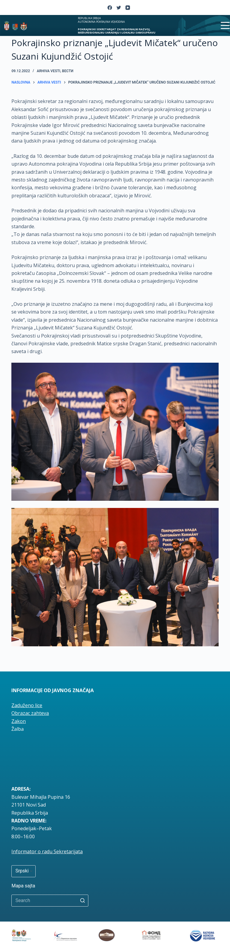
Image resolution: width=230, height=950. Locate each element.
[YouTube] (127, 7)
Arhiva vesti (48, 71)
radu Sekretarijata (62, 851)
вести (67, 71)
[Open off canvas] (225, 25)
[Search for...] (49, 901)
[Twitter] (118, 7)
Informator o (26, 851)
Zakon (18, 721)
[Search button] (82, 901)
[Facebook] (110, 7)
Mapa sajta (23, 886)
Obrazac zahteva (30, 713)
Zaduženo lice (26, 705)
